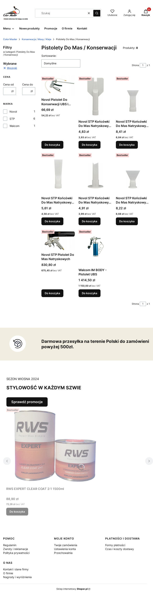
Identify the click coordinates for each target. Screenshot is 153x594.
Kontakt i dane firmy (16, 569)
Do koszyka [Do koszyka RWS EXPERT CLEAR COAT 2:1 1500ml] (17, 511)
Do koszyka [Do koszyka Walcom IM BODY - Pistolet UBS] (89, 293)
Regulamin (9, 545)
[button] (96, 13)
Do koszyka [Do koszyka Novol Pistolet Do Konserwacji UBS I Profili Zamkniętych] (52, 144)
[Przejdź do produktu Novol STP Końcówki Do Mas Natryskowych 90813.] (133, 96)
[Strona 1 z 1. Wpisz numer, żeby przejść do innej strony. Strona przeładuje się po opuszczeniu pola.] (143, 65)
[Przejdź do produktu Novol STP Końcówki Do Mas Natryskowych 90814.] (58, 173)
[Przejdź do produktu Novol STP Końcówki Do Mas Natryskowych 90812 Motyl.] (96, 96)
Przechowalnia (63, 552)
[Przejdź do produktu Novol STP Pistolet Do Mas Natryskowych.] (58, 239)
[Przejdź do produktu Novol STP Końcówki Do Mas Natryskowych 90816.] (133, 173)
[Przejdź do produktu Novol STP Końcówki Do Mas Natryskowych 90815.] (96, 173)
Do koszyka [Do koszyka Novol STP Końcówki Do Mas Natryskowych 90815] (89, 221)
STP (12, 118)
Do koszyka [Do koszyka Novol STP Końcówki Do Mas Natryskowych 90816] (127, 221)
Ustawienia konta (65, 549)
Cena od (8, 84)
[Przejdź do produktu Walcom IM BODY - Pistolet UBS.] (96, 247)
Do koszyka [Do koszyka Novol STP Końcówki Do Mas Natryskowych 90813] (127, 144)
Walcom (14, 126)
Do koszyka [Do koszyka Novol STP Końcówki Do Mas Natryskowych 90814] (52, 221)
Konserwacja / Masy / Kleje (36, 39)
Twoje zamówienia (65, 545)
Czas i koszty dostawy (119, 549)
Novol (13, 111)
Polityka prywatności (16, 552)
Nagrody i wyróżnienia (17, 577)
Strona (135, 65)
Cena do (27, 84)
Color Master (10, 39)
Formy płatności (115, 545)
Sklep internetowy (72, 588)
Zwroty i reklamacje (15, 549)
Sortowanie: (48, 55)
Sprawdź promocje (27, 402)
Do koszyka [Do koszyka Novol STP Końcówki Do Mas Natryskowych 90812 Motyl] (89, 144)
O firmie (8, 573)
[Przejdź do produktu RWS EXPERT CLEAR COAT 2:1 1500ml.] (54, 446)
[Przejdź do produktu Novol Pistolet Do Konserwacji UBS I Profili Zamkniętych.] (58, 85)
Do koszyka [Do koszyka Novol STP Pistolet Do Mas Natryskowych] (52, 293)
